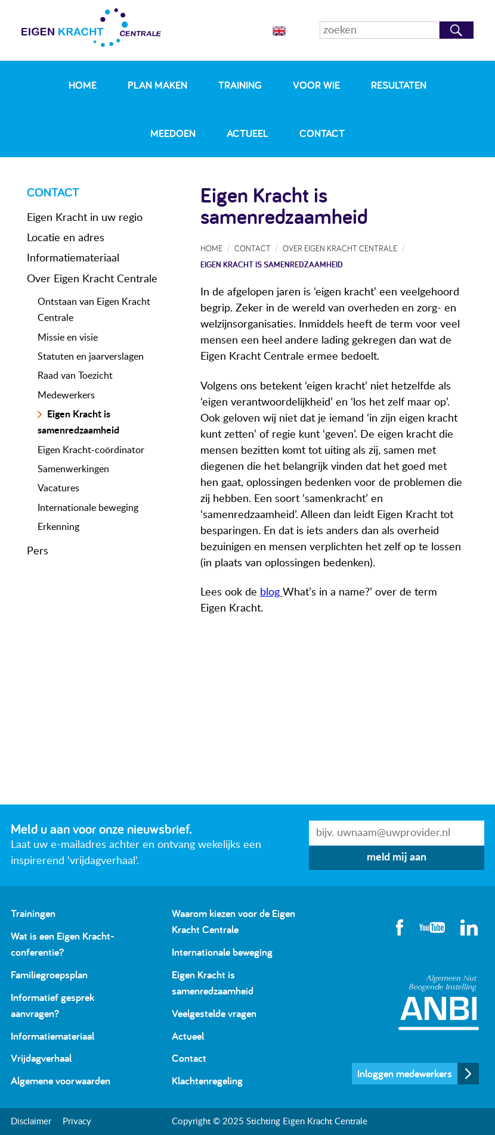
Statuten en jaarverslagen (91, 356)
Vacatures (58, 488)
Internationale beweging (88, 508)
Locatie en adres (65, 238)
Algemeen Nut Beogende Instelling (438, 1002)
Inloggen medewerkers (404, 1073)
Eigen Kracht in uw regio (85, 218)
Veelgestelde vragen (214, 1013)
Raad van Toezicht (75, 376)
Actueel (247, 133)
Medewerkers (66, 395)
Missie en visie (68, 337)
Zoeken (457, 30)
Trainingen (33, 913)
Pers (37, 551)
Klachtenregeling (207, 1080)
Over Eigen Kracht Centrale (92, 279)
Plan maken (157, 85)
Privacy (77, 1121)
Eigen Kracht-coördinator (91, 450)
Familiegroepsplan (49, 974)
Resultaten (398, 85)
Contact (322, 133)
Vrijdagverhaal (41, 1058)
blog (271, 592)
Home (83, 85)
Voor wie (316, 85)
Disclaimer (31, 1121)
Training (240, 85)
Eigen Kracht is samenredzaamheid (271, 264)
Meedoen (173, 133)
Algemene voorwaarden (60, 1080)
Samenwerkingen (73, 469)
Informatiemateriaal (73, 258)
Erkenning (58, 527)
